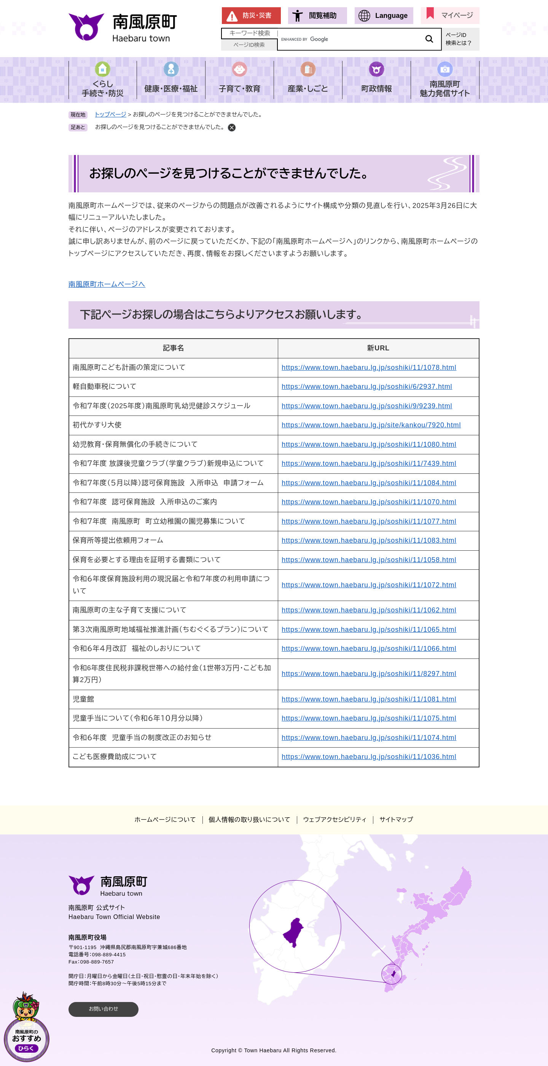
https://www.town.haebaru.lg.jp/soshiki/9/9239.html (367, 406)
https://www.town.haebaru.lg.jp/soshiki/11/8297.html (369, 674)
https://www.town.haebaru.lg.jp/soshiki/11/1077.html (369, 521)
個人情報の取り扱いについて (250, 820)
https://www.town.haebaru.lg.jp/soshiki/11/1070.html (369, 502)
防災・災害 (257, 15)
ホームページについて (165, 820)
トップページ (110, 114)
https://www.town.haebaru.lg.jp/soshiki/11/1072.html (369, 585)
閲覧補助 (322, 15)
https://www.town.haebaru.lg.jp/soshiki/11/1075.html (369, 718)
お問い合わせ (103, 1009)
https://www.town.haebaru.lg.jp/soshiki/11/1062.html (369, 610)
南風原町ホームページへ (106, 284)
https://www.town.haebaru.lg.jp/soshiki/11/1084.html (369, 483)
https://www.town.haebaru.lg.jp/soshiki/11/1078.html (369, 367)
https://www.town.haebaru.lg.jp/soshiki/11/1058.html (369, 560)
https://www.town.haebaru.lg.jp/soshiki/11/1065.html (369, 629)
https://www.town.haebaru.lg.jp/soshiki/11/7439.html (369, 463)
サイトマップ (396, 820)
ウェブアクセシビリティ (335, 820)
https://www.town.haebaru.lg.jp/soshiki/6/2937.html (367, 386)
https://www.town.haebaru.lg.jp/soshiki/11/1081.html (369, 699)
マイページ (457, 15)
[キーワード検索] (359, 39)
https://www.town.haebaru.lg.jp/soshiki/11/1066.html (369, 648)
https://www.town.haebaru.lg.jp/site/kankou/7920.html (371, 425)
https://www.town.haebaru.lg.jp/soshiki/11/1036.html (369, 757)
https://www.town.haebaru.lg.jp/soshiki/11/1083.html (369, 540)
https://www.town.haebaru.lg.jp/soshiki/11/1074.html (369, 738)
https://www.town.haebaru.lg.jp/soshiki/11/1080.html (369, 444)
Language (391, 15)
